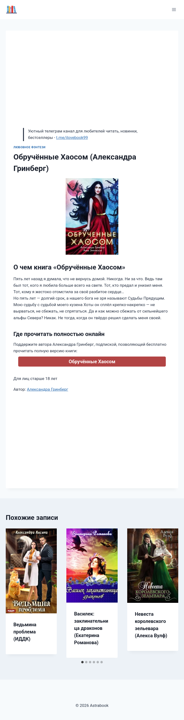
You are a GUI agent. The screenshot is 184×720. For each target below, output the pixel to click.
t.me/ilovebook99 (72, 137)
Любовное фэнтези (29, 147)
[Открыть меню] (173, 9)
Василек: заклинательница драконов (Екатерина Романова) (91, 628)
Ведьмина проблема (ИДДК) (24, 632)
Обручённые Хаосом (92, 361)
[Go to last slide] (14, 593)
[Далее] (169, 593)
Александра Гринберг (47, 389)
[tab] (82, 662)
